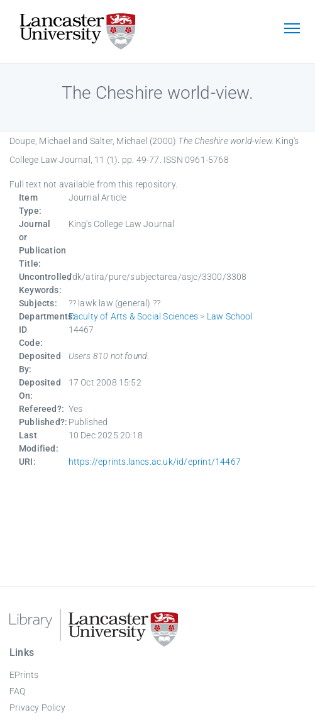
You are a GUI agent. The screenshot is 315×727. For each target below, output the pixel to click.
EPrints (23, 675)
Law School (230, 316)
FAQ (17, 691)
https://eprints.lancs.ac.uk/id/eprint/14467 (155, 462)
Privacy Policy (37, 707)
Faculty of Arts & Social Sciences (134, 316)
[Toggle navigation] (292, 29)
